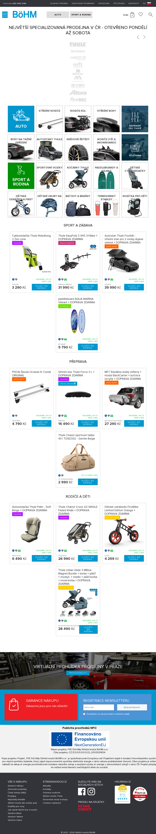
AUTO (58, 14)
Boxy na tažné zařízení (21, 141)
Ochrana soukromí (51, 792)
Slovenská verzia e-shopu (55, 799)
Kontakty (134, 3)
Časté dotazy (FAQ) (17, 792)
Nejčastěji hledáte (16, 799)
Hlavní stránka (59, 3)
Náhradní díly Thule (135, 127)
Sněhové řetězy (78, 139)
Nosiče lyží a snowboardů (106, 141)
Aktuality (47, 786)
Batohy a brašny (78, 196)
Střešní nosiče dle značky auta (22, 803)
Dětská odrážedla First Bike (21, 199)
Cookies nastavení (52, 803)
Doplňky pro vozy (16, 806)
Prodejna (104, 3)
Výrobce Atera (14, 813)
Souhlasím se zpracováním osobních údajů (106, 714)
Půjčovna (119, 3)
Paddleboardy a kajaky (106, 169)
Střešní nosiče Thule (53, 796)
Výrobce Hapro (15, 820)
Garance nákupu (15, 786)
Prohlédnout (78, 673)
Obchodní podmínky (83, 3)
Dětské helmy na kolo (50, 197)
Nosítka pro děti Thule (135, 197)
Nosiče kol (78, 110)
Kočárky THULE (78, 167)
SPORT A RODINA (81, 14)
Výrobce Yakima (15, 816)
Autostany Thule (49, 139)
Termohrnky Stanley (106, 197)
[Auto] (21, 119)
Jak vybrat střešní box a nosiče (22, 810)
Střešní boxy (106, 110)
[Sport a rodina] (21, 176)
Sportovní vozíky (49, 167)
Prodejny (12, 796)
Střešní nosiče (49, 110)
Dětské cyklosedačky (135, 169)
